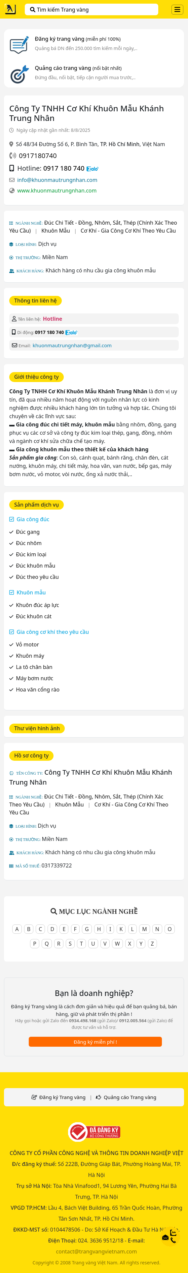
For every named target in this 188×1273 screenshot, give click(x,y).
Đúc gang (28, 531)
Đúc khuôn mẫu (35, 565)
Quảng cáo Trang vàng (130, 1097)
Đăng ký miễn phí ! (95, 1041)
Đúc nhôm (29, 543)
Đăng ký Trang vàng (62, 1097)
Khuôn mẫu (31, 592)
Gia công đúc (33, 519)
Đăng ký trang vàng (78, 38)
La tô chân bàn (34, 667)
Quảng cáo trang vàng (78, 68)
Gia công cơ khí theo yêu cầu (53, 632)
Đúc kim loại (31, 554)
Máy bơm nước (34, 678)
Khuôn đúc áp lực (37, 605)
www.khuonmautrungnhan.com (56, 190)
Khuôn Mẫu (55, 230)
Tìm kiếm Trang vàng (59, 9)
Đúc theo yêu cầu (37, 577)
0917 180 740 (64, 168)
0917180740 (37, 155)
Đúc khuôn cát (34, 616)
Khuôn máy (30, 655)
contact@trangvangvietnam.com (96, 1251)
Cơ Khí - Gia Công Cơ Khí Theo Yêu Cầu (128, 230)
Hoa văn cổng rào (37, 689)
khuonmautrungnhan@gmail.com (72, 345)
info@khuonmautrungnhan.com (57, 180)
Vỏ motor (27, 644)
